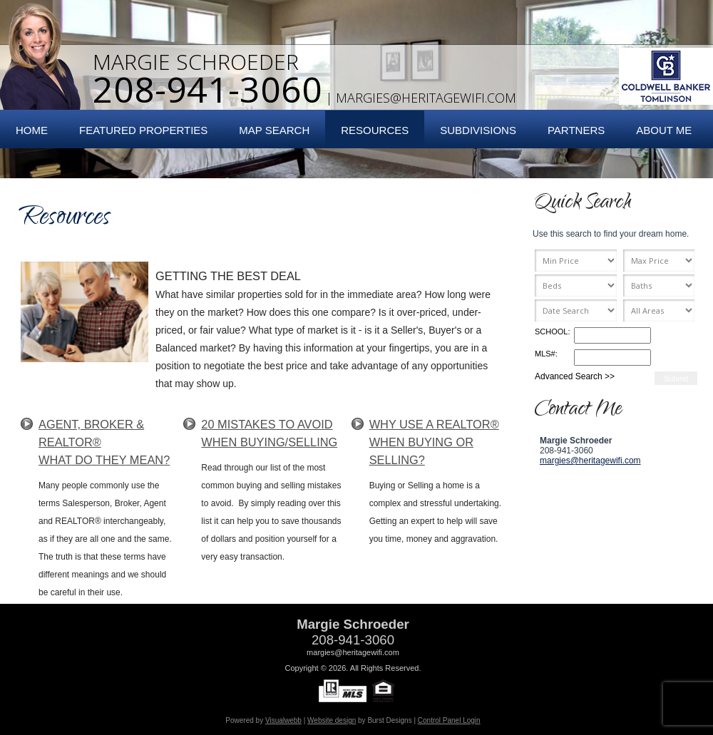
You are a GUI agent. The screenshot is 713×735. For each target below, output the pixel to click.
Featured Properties (143, 130)
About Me (664, 130)
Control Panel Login (449, 720)
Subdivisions (478, 130)
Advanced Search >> (575, 376)
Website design (331, 720)
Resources (375, 130)
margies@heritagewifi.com (426, 97)
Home (32, 130)
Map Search (274, 130)
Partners (576, 130)
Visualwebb (283, 720)
